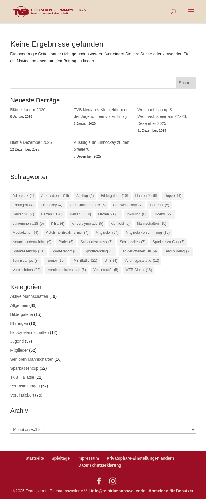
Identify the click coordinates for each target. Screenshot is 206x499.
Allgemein (19, 305)
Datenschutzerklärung (99, 465)
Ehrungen (19, 323)
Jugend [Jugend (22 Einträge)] (163, 214)
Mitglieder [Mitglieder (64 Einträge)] (107, 232)
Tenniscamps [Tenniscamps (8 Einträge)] (26, 260)
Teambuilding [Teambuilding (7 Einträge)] (177, 251)
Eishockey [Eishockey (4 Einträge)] (51, 205)
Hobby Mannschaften (29, 332)
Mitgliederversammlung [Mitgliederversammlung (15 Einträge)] (148, 232)
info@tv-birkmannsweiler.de (118, 491)
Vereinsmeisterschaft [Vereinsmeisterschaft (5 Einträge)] (67, 270)
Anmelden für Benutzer (171, 491)
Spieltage (61, 458)
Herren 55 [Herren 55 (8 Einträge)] (80, 214)
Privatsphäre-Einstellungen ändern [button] (140, 458)
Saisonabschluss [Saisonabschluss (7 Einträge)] (97, 242)
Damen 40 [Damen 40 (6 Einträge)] (146, 195)
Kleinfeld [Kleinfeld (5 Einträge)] (120, 223)
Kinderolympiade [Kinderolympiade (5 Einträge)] (87, 223)
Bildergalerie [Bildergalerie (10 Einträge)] (114, 195)
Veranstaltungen (25, 386)
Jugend (17, 341)
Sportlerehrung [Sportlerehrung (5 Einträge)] (99, 251)
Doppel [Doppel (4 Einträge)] (172, 195)
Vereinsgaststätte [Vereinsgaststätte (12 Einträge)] (141, 260)
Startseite (34, 458)
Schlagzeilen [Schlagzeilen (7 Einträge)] (132, 242)
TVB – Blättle (22, 377)
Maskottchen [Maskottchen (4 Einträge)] (25, 232)
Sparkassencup (24, 368)
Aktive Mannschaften (29, 296)
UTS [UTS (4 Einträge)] (111, 260)
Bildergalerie (21, 314)
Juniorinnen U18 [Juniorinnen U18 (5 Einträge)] (28, 223)
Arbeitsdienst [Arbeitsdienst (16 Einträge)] (55, 195)
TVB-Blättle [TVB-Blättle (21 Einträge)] (84, 260)
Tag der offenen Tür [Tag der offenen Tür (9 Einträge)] (139, 251)
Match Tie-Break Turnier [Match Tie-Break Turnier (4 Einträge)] (67, 232)
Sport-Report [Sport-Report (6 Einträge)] (64, 251)
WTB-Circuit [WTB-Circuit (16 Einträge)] (139, 270)
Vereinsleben (22, 395)
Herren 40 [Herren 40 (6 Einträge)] (51, 214)
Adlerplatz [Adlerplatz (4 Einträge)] (23, 195)
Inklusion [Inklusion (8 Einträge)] (136, 214)
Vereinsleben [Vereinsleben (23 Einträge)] (27, 270)
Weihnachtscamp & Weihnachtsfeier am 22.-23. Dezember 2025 (162, 116)
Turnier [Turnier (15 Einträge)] (55, 260)
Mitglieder (19, 350)
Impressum (88, 458)
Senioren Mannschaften (31, 359)
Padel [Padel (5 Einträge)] (66, 242)
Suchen (185, 82)
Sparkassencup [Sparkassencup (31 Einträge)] (28, 251)
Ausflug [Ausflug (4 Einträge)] (85, 195)
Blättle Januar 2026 (27, 109)
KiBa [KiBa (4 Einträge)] (57, 223)
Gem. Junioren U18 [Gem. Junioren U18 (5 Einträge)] (88, 205)
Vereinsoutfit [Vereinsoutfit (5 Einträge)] (105, 270)
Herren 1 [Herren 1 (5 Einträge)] (159, 205)
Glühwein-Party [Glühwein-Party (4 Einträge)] (128, 205)
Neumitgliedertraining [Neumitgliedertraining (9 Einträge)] (32, 242)
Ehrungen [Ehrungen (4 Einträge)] (23, 205)
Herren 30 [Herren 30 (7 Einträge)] (23, 214)
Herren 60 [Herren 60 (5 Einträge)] (108, 214)
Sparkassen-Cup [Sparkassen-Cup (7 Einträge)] (168, 242)
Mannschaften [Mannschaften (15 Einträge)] (152, 223)
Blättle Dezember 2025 (31, 142)
